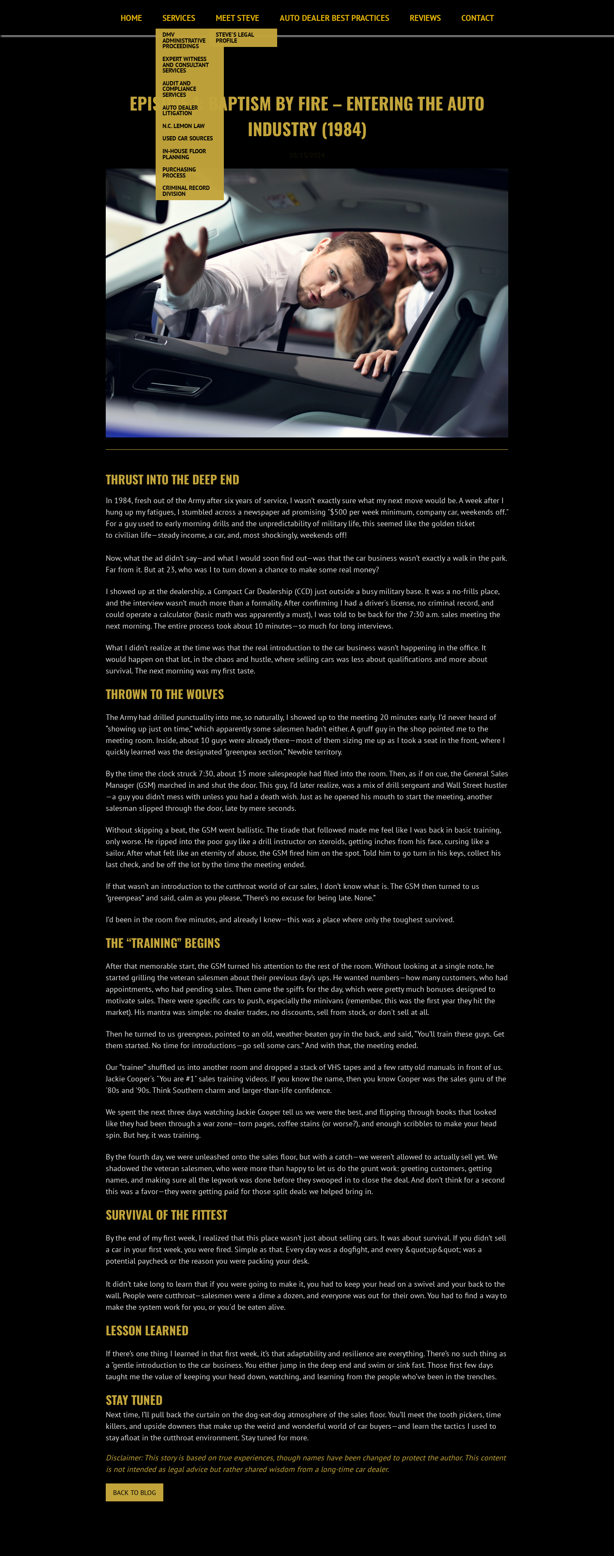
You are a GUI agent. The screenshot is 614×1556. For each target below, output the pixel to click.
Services (178, 17)
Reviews (425, 17)
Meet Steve (237, 17)
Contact (477, 17)
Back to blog (134, 1492)
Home (131, 17)
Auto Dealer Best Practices (334, 17)
